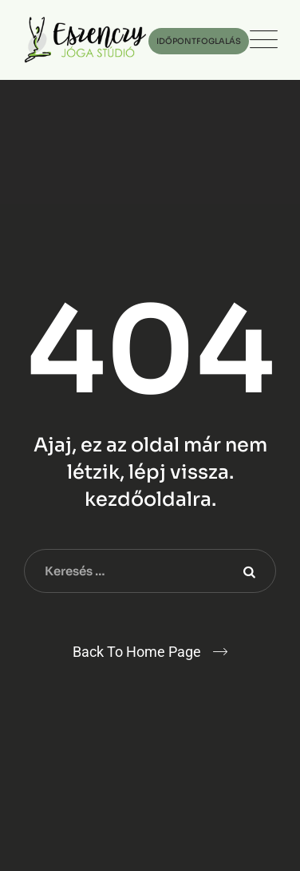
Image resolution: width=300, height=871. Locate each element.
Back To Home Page (137, 651)
